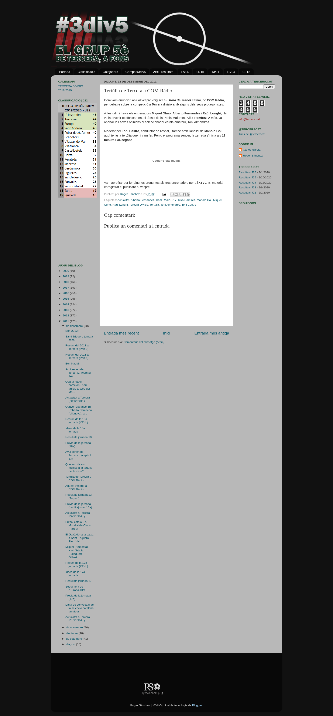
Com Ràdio (163, 200)
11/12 (246, 72)
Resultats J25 (247, 177)
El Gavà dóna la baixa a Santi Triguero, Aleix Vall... (79, 538)
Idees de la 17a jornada (75, 573)
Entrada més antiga (211, 333)
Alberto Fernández (142, 200)
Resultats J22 (247, 192)
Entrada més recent (121, 333)
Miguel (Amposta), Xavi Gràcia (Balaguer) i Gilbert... (77, 552)
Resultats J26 (247, 172)
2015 (66, 298)
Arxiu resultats (163, 72)
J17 (174, 200)
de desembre (75, 325)
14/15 (200, 72)
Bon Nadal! (72, 363)
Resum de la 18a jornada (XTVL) (76, 420)
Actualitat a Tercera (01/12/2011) (77, 618)
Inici (166, 333)
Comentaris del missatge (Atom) (144, 342)
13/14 (215, 72)
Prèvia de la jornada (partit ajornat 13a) (78, 505)
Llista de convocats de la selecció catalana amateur (79, 608)
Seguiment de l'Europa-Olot (75, 588)
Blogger (197, 705)
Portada (64, 72)
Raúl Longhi (120, 204)
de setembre (74, 638)
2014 (66, 304)
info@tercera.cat (249, 119)
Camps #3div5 (135, 72)
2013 (66, 310)
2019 (66, 276)
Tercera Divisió (138, 204)
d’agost (71, 644)
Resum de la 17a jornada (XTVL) (76, 564)
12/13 (231, 72)
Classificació (86, 72)
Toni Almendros (170, 204)
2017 (66, 287)
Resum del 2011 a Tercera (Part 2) (77, 347)
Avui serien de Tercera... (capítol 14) (78, 373)
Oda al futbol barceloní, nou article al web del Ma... (77, 387)
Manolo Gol (204, 200)
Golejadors (110, 72)
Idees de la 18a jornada (75, 430)
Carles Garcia (252, 149)
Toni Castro (189, 204)
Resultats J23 (247, 187)
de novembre (75, 627)
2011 (66, 321)
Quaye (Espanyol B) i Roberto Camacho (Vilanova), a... (79, 410)
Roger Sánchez (130, 194)
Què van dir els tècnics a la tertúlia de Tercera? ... (78, 468)
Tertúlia (154, 204)
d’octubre (72, 633)
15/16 (185, 72)
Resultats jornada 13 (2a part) (78, 496)
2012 (66, 315)
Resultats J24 (247, 182)
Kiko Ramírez (186, 200)
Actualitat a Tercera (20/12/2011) (77, 399)
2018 (66, 281)
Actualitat (123, 200)
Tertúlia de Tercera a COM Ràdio (78, 478)
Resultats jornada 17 (78, 580)
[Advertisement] (71, 230)
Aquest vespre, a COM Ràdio (76, 487)
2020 (66, 270)
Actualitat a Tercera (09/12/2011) (77, 514)
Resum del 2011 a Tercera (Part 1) (77, 356)
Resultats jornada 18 (78, 437)
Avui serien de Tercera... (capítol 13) (78, 455)
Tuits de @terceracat (252, 134)
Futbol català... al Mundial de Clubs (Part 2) (78, 525)
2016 (66, 293)
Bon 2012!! (72, 330)
